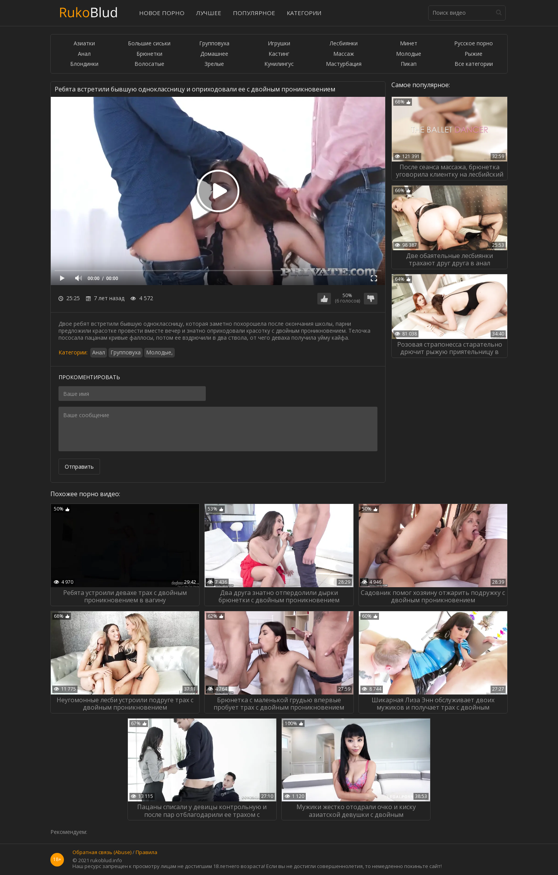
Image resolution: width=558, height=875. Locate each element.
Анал (84, 54)
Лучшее (208, 13)
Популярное (254, 13)
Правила (146, 852)
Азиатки (84, 43)
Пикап (409, 64)
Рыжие (473, 54)
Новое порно (161, 13)
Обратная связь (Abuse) (101, 852)
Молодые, (159, 352)
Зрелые (214, 64)
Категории (304, 13)
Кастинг (279, 54)
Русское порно (473, 43)
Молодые (408, 54)
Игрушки (279, 43)
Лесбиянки (344, 43)
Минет (408, 43)
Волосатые (149, 64)
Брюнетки (149, 54)
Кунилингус (279, 64)
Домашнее (214, 54)
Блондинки (84, 64)
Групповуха (214, 43)
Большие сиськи (149, 43)
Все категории (474, 64)
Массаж (343, 54)
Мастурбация (344, 64)
